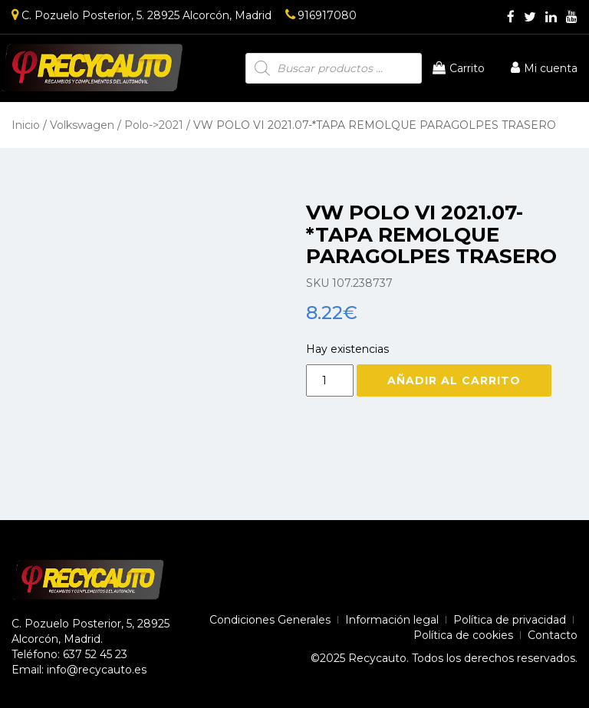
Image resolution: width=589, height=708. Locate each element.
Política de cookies (463, 635)
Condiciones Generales (270, 620)
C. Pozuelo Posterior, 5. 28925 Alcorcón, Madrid (141, 15)
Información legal (392, 620)
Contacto (552, 635)
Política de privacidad (509, 620)
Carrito (459, 68)
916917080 (321, 15)
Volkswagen (82, 125)
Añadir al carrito (454, 380)
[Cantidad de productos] (330, 380)
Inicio (26, 125)
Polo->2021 (153, 125)
